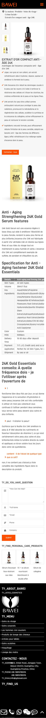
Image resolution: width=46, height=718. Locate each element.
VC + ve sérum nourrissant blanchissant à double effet (23, 573)
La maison (9, 12)
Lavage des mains (10, 652)
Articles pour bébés (10, 639)
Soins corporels (9, 625)
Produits (18, 12)
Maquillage (7, 647)
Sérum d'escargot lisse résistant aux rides (9, 572)
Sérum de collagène (37, 570)
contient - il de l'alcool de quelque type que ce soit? (24, 455)
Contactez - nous (10, 152)
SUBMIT (9, 537)
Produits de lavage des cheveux (16, 634)
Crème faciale (11, 14)
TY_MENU (8, 616)
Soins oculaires (8, 643)
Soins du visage (30, 12)
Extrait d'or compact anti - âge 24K (20, 17)
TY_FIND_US (10, 683)
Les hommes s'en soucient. (14, 630)
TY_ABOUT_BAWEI (14, 588)
